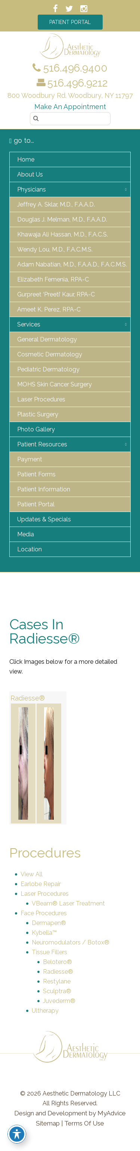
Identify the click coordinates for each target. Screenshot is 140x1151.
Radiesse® (27, 698)
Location (29, 549)
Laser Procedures (41, 399)
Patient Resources (42, 444)
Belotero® (57, 961)
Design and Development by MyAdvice (70, 1113)
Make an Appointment (70, 107)
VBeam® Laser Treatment (68, 903)
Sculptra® (57, 991)
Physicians (31, 189)
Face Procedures (44, 913)
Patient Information (43, 489)
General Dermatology (47, 339)
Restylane (57, 981)
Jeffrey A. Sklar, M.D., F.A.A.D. (56, 204)
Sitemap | (49, 1123)
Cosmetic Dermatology (49, 354)
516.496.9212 (77, 83)
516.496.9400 (70, 68)
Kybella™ (44, 932)
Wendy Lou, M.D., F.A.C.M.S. (55, 249)
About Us (30, 174)
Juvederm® (59, 1000)
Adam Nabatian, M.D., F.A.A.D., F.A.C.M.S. (72, 264)
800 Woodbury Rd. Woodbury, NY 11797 (70, 95)
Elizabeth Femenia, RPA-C (53, 279)
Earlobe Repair (41, 884)
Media (25, 534)
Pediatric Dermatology (48, 369)
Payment (29, 459)
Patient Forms (36, 474)
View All (32, 874)
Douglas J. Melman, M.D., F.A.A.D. (62, 219)
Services (28, 324)
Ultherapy (45, 1010)
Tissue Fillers (49, 952)
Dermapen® (49, 922)
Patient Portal (70, 22)
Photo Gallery (36, 429)
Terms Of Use (84, 1123)
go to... (21, 140)
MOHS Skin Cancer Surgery (54, 384)
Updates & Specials (44, 519)
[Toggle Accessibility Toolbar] (17, 1134)
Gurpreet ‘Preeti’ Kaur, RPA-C (56, 294)
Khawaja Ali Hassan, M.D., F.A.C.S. (62, 234)
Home (25, 159)
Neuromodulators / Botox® (70, 942)
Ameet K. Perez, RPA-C (49, 309)
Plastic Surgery (37, 414)
